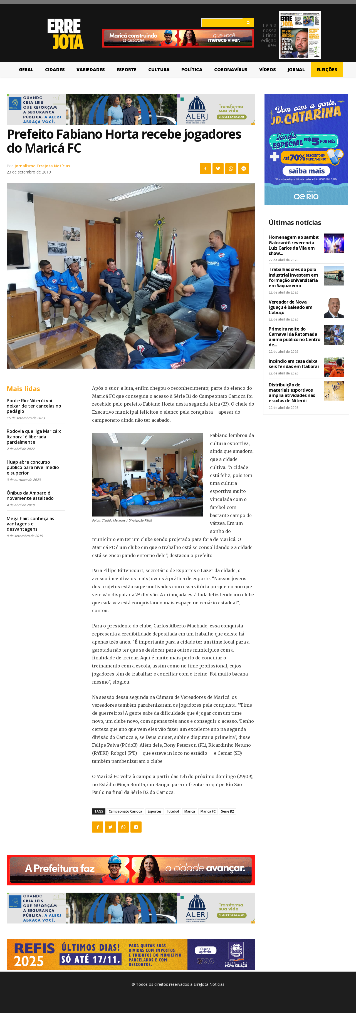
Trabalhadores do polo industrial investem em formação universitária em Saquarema (293, 277)
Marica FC (208, 811)
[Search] (248, 22)
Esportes (155, 811)
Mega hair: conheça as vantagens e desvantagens (30, 523)
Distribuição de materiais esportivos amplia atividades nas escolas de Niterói (292, 393)
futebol (173, 811)
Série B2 (227, 811)
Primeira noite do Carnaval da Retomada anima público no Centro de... (294, 337)
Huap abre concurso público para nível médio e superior (33, 467)
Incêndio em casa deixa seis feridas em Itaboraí (294, 363)
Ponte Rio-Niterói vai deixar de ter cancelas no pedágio (34, 406)
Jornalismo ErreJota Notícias (42, 165)
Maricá (189, 811)
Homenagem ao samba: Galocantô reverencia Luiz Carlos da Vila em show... (294, 245)
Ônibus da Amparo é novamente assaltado (30, 495)
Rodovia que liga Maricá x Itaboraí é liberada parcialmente (34, 436)
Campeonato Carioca (125, 811)
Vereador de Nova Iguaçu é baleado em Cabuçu (291, 307)
